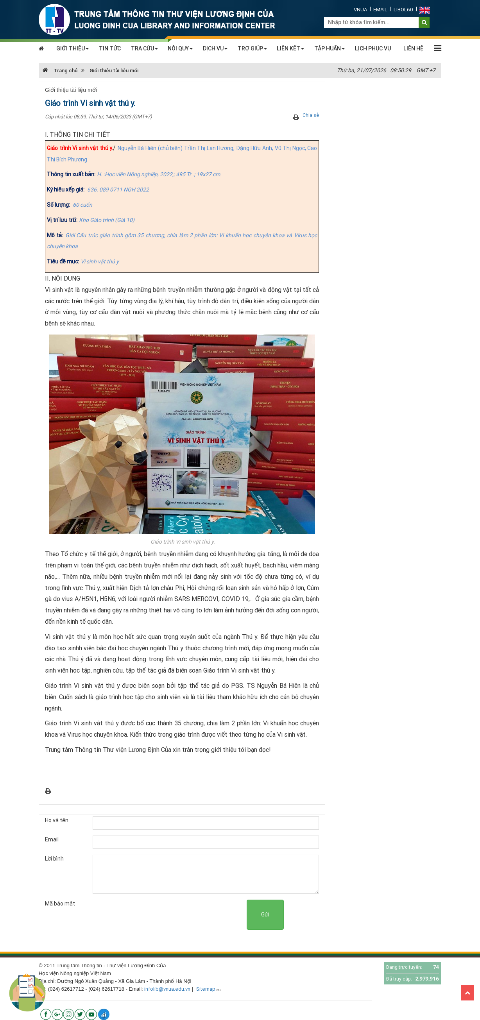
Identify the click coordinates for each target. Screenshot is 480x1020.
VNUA (360, 9)
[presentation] (187, 915)
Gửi (265, 914)
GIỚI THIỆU (72, 48)
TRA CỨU (144, 48)
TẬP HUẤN (329, 48)
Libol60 (403, 9)
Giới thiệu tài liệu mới (114, 70)
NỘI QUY (180, 48)
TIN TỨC (110, 48)
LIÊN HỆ (413, 48)
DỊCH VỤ (215, 48)
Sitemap (205, 989)
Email (380, 9)
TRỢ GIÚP (252, 48)
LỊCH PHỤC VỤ (373, 48)
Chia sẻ (311, 115)
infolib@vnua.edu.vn (167, 989)
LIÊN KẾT (290, 48)
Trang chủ (60, 70)
